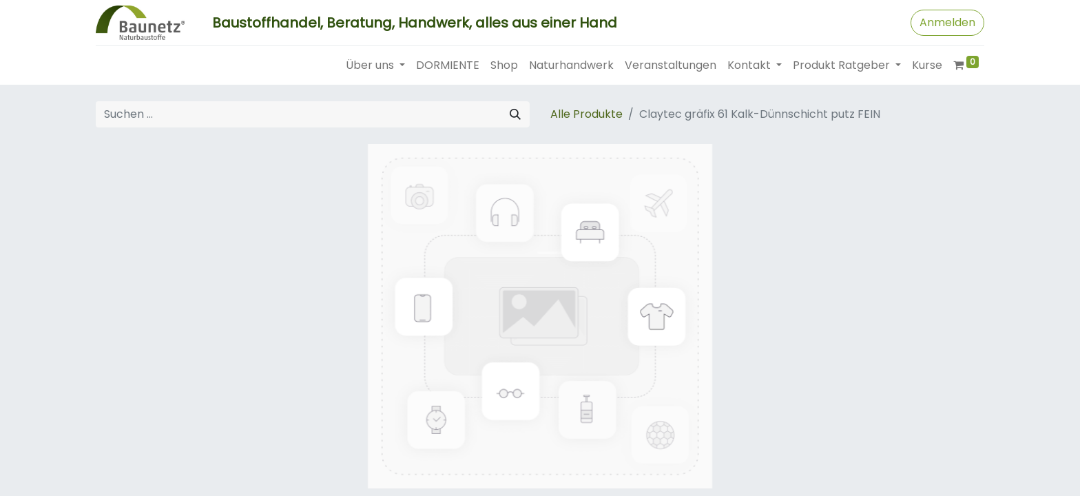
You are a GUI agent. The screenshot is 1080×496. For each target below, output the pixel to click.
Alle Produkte (586, 114)
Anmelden (947, 22)
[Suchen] (515, 114)
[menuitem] (448, 65)
